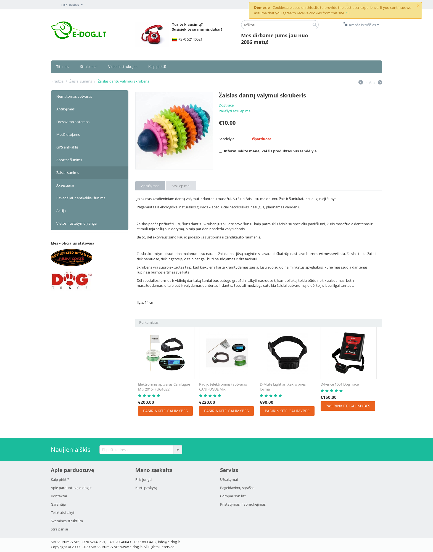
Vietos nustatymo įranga (76, 223)
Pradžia (57, 81)
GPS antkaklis (67, 147)
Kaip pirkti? (157, 66)
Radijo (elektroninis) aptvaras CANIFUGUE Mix (223, 387)
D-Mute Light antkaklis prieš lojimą (283, 387)
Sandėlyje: (227, 138)
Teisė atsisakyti (63, 512)
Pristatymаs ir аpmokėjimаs (243, 504)
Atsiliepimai (180, 185)
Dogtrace (226, 105)
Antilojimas (65, 109)
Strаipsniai (59, 529)
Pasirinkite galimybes (165, 410)
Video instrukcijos (122, 66)
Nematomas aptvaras (74, 96)
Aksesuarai (65, 185)
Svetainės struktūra (67, 520)
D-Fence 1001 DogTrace (340, 384)
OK (348, 12)
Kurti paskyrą (146, 487)
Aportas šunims (69, 159)
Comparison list (233, 495)
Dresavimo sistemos (72, 121)
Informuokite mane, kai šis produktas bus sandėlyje (268, 150)
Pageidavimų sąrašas (237, 487)
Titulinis (62, 66)
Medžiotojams (68, 134)
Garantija (58, 504)
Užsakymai (229, 479)
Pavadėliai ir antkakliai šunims (80, 197)
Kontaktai (59, 495)
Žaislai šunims (80, 81)
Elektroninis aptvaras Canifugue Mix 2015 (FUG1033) (164, 387)
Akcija (61, 210)
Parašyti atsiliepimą (234, 110)
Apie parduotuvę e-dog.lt (71, 487)
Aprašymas (150, 185)
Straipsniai (88, 66)
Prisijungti (143, 479)
